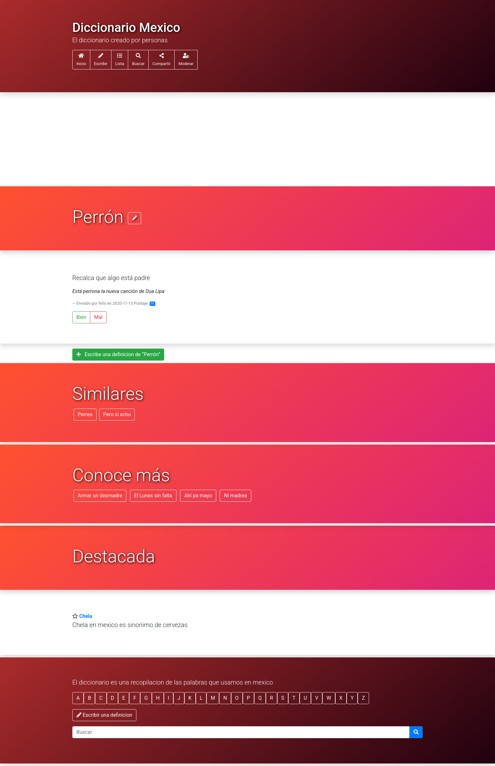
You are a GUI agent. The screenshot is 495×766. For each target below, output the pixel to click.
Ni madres (235, 496)
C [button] (100, 698)
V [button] (316, 698)
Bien (81, 317)
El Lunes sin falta (153, 496)
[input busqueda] (240, 732)
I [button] (168, 698)
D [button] (112, 698)
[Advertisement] (247, 139)
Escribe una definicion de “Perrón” (118, 354)
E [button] (123, 698)
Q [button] (260, 698)
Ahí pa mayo (198, 496)
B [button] (89, 698)
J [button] (178, 698)
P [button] (248, 698)
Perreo (85, 414)
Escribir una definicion (104, 715)
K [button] (190, 698)
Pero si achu (117, 414)
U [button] (305, 698)
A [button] (78, 698)
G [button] (146, 698)
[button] (119, 59)
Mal (98, 317)
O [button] (237, 698)
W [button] (328, 698)
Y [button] (352, 698)
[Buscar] (416, 732)
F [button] (134, 698)
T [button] (293, 698)
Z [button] (363, 698)
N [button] (225, 698)
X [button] (341, 698)
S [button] (282, 698)
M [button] (213, 698)
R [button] (271, 698)
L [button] (201, 698)
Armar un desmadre (100, 496)
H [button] (157, 698)
